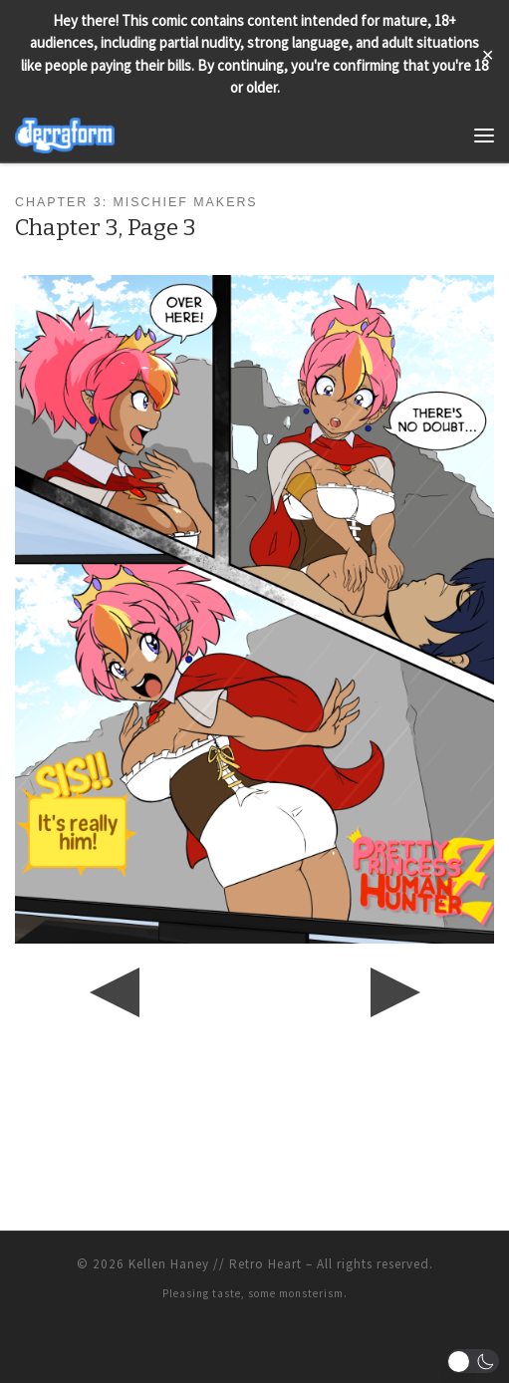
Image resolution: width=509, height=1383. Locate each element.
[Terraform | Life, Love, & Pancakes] (65, 133)
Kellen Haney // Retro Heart (215, 1263)
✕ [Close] (487, 55)
